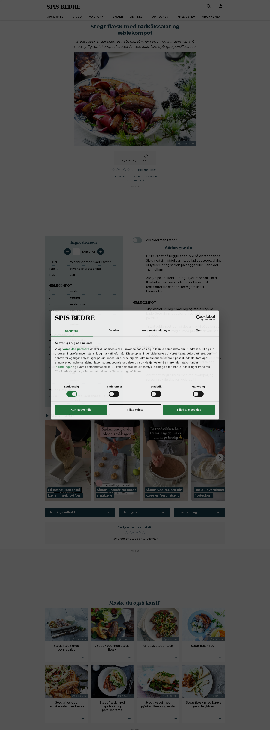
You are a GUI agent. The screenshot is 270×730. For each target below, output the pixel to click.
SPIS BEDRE (63, 6)
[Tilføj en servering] (100, 251)
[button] (68, 460)
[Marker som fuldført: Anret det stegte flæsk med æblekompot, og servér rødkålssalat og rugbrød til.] (138, 375)
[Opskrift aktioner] (84, 658)
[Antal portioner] (76, 251)
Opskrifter (56, 16)
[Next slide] (220, 457)
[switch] (137, 240)
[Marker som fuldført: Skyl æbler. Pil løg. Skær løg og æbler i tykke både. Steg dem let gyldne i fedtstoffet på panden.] (138, 309)
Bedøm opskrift (148, 169)
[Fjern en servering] (67, 251)
